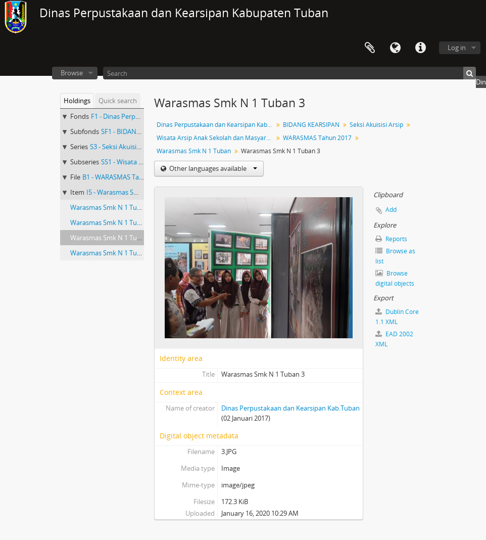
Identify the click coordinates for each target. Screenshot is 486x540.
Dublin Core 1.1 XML (397, 316)
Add (391, 209)
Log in (457, 47)
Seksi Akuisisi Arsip (376, 124)
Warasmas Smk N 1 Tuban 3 (112, 237)
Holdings (77, 100)
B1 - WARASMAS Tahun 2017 (124, 177)
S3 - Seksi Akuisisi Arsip (124, 146)
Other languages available (212, 168)
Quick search (118, 100)
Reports (391, 239)
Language (395, 48)
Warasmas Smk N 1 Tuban (194, 151)
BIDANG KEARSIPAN (311, 124)
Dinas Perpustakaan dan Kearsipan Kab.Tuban (216, 124)
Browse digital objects (394, 278)
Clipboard (369, 48)
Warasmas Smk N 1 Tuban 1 (112, 207)
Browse (72, 72)
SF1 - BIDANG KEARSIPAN (139, 131)
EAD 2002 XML (394, 339)
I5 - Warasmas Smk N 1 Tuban (130, 192)
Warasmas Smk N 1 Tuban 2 (112, 222)
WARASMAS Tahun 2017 (317, 137)
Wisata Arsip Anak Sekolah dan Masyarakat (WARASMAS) (216, 137)
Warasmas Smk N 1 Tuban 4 (112, 252)
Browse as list (395, 256)
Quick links (420, 48)
